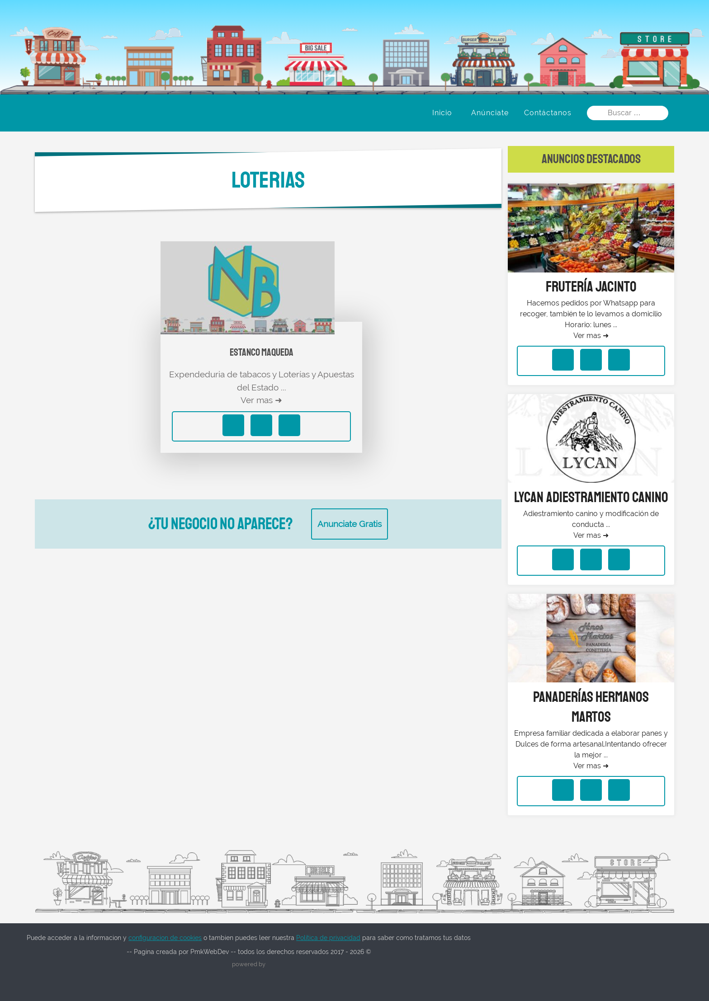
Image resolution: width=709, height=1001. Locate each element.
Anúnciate (490, 112)
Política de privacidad (328, 937)
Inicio (442, 112)
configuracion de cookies (165, 937)
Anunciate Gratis (349, 524)
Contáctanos (548, 112)
